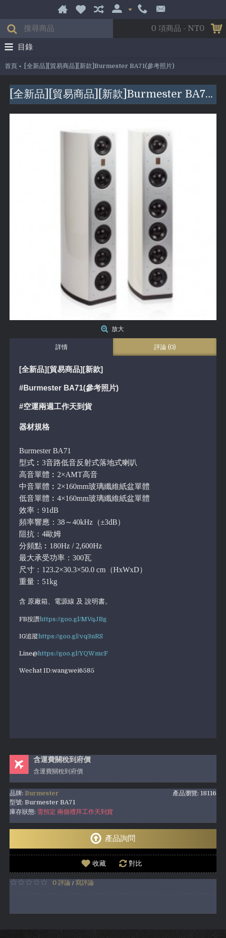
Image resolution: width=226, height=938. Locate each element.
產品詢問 (112, 838)
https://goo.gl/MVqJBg (73, 619)
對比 (135, 863)
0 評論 (61, 882)
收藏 (99, 863)
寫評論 (84, 882)
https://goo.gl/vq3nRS (70, 636)
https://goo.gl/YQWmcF (73, 653)
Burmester (42, 793)
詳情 (61, 347)
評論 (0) (165, 347)
